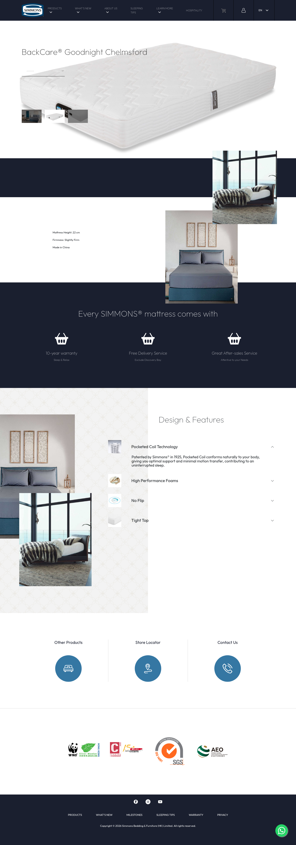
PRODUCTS (55, 8)
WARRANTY (196, 814)
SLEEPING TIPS (136, 10)
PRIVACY (222, 814)
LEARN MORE (164, 8)
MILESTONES (134, 814)
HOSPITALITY (194, 10)
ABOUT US (110, 8)
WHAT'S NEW (83, 8)
